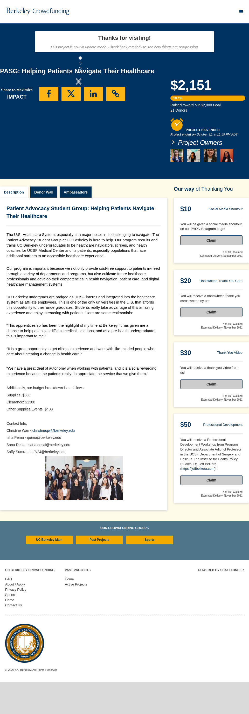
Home (9, 622)
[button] (12, 124)
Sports (150, 561)
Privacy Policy (15, 611)
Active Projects (76, 606)
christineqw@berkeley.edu (53, 452)
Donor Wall (43, 214)
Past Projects (99, 561)
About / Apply (15, 606)
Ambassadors (76, 214)
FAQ (8, 601)
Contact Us (13, 627)
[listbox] (78, 124)
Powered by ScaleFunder (221, 592)
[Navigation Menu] (241, 11)
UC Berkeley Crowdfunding (29, 592)
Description (14, 214)
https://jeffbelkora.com (197, 490)
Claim (211, 262)
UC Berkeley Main (49, 561)
